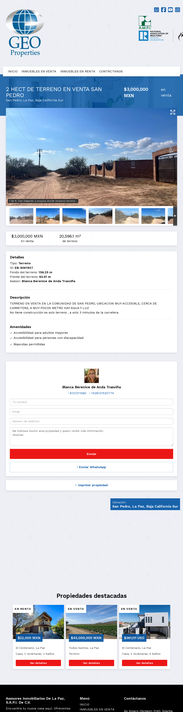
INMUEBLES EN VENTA (38, 71)
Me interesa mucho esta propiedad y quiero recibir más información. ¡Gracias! (91, 437)
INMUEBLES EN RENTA (77, 71)
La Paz (28, 100)
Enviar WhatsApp (91, 467)
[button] (5, 639)
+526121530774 (102, 393)
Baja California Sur (49, 100)
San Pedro (13, 100)
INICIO (13, 71)
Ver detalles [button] (38, 663)
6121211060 (78, 393)
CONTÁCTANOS (111, 71)
